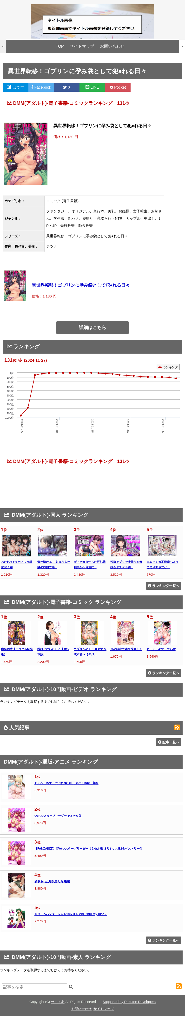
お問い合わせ (112, 46)
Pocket (118, 87)
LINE (92, 87)
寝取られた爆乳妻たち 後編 (52, 881)
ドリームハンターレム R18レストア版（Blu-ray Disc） (70, 914)
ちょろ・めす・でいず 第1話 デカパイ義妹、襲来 (66, 783)
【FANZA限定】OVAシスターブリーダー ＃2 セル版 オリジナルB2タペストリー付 (88, 848)
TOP (60, 46)
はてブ (15, 87)
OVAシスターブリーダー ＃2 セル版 (57, 816)
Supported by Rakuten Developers (129, 1002)
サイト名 (58, 1002)
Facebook (41, 87)
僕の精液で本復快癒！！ (126, 649)
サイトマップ (82, 46)
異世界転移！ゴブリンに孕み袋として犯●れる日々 (81, 285)
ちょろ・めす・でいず (161, 649)
